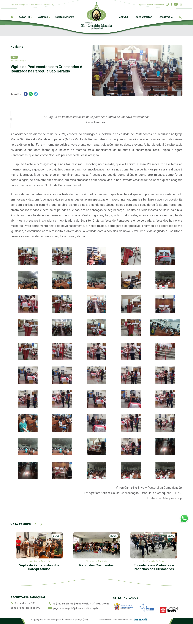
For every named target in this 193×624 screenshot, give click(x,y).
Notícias (43, 17)
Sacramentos (144, 17)
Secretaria (166, 17)
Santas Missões (64, 17)
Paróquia (24, 17)
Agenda (123, 17)
